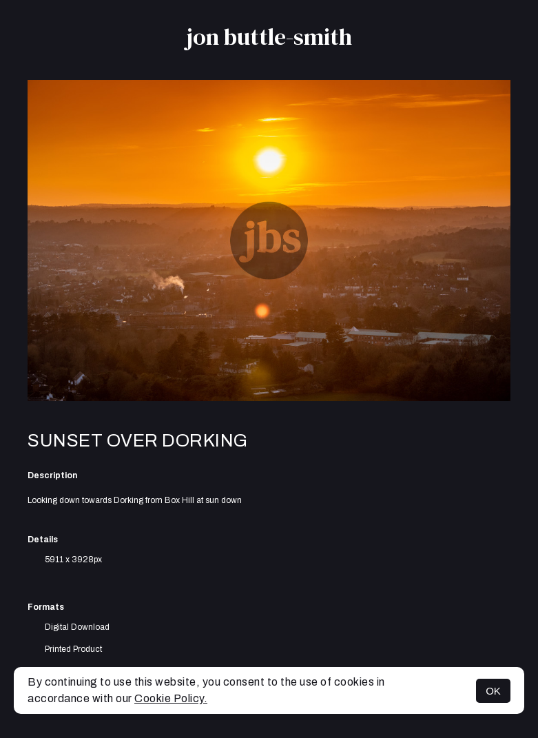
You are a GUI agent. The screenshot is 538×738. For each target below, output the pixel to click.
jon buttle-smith (269, 36)
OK (493, 691)
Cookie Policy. (170, 698)
